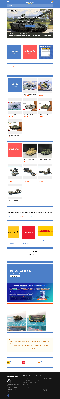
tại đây (36, 68)
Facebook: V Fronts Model (47, 388)
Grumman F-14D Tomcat (13, 114)
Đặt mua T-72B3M (30, 25)
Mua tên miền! (14, 276)
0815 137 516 (15, 390)
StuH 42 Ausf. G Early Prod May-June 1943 (17, 135)
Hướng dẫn (26, 388)
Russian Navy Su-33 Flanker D (30, 94)
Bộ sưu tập (26, 386)
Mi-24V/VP (41, 94)
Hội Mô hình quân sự (12, 217)
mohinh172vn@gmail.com (13, 393)
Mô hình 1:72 (22, 217)
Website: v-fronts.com (46, 390)
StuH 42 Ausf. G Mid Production (45, 114)
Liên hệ (26, 390)
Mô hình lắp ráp (27, 381)
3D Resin (26, 384)
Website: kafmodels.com (46, 382)
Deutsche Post (37, 379)
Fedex (35, 384)
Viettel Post (36, 381)
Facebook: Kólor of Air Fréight (47, 379)
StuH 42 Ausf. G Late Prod (29, 114)
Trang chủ (30, 217)
